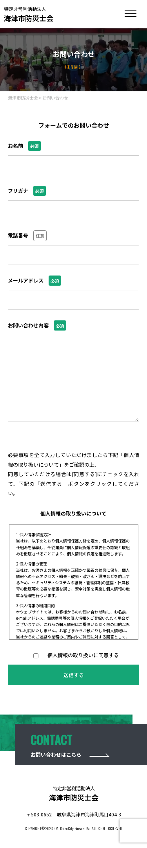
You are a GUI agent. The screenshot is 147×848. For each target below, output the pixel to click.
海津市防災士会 (28, 14)
